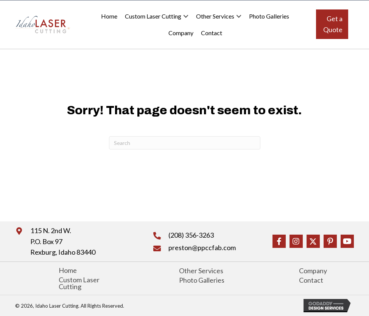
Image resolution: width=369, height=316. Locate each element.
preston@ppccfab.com (202, 247)
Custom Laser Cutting (153, 16)
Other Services (215, 16)
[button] (332, 24)
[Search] (184, 142)
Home (109, 16)
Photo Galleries (269, 16)
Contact (211, 32)
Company (180, 32)
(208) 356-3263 (191, 235)
